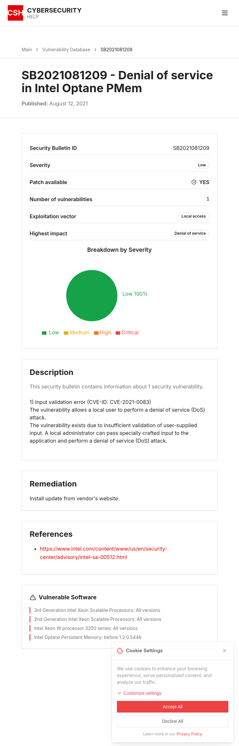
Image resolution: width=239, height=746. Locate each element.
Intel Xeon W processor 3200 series (72, 628)
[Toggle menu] (224, 12)
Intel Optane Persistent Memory (67, 637)
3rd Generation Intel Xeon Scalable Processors (83, 610)
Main (27, 49)
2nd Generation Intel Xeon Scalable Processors (84, 619)
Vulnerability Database (66, 49)
